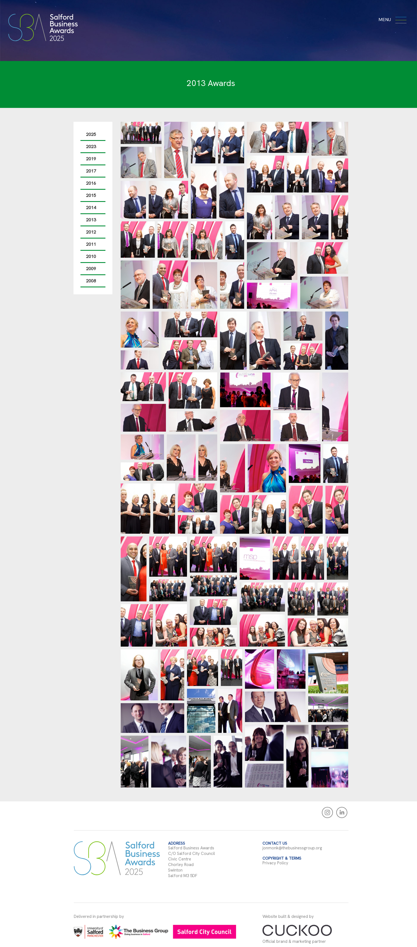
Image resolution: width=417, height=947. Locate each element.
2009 (89, 269)
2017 (89, 171)
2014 (89, 208)
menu (391, 19)
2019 (89, 159)
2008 (89, 281)
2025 (89, 134)
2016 (89, 183)
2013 (89, 220)
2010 (89, 256)
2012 (89, 232)
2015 (89, 195)
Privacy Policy (273, 863)
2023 (89, 147)
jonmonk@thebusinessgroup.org (290, 848)
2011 (89, 244)
